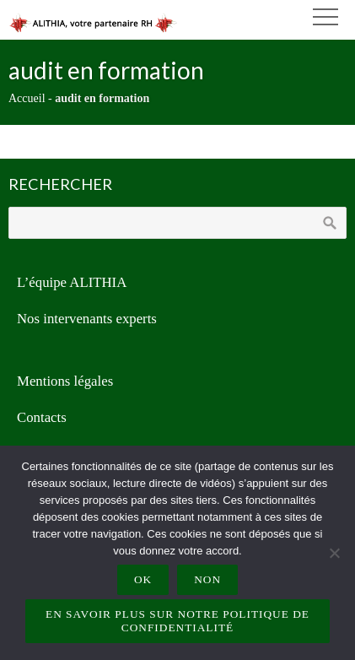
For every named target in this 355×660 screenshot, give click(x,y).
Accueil (27, 98)
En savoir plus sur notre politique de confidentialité (177, 621)
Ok (143, 579)
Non (207, 579)
